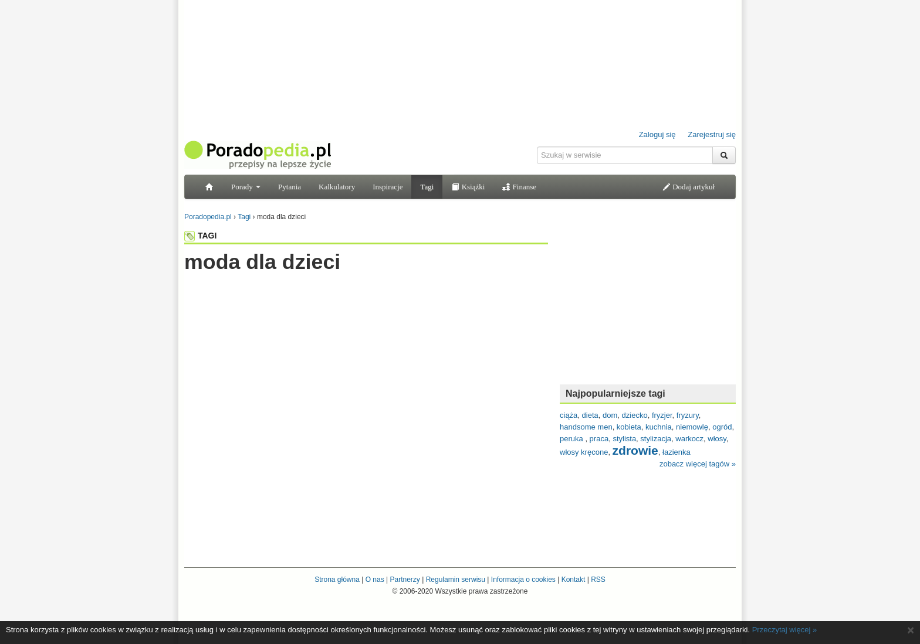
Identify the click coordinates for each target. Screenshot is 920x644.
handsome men (586, 426)
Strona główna (337, 579)
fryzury (688, 415)
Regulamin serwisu (455, 579)
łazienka (676, 452)
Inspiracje (387, 186)
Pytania (289, 186)
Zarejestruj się (712, 134)
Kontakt (574, 579)
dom (610, 415)
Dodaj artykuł (688, 186)
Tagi (427, 186)
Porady (246, 186)
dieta (590, 415)
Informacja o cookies (523, 579)
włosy (717, 438)
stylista (624, 438)
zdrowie (635, 450)
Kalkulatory (337, 186)
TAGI (200, 235)
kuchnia (658, 426)
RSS (598, 579)
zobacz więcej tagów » (697, 463)
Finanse (519, 186)
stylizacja (655, 438)
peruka (572, 438)
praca (599, 438)
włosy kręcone (584, 452)
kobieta (629, 426)
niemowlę (692, 426)
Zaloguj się (657, 134)
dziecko (635, 415)
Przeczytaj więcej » (784, 629)
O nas (375, 579)
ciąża (568, 415)
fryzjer (662, 415)
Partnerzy (405, 579)
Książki (468, 186)
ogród (722, 426)
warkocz (689, 438)
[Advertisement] (366, 297)
